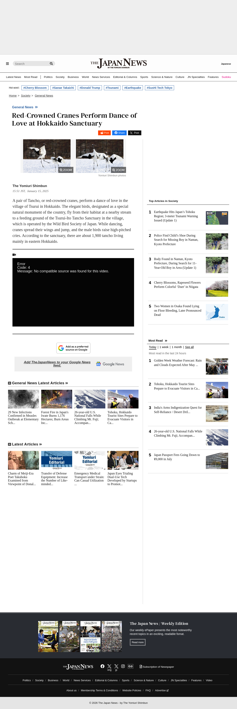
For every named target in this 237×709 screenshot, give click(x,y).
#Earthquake (132, 87)
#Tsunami (112, 87)
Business (73, 77)
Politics (48, 77)
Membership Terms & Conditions (99, 690)
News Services (101, 77)
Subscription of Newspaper (157, 666)
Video (209, 680)
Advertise (161, 690)
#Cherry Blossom (35, 87)
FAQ (148, 690)
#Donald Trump (90, 87)
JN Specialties (196, 77)
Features (213, 77)
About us (71, 690)
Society (60, 77)
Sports (144, 77)
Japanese (226, 64)
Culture (179, 77)
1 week (164, 347)
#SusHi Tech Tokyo (159, 87)
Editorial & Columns (125, 77)
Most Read (30, 77)
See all (189, 347)
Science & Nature (161, 77)
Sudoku (226, 77)
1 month (177, 347)
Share (121, 132)
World (85, 77)
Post (106, 132)
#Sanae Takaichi (63, 87)
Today (152, 347)
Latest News (13, 77)
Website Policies (131, 690)
